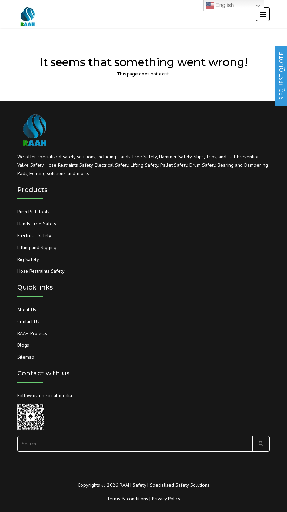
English (220, 5)
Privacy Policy (166, 499)
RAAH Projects (32, 333)
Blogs (23, 345)
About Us (26, 309)
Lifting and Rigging (36, 247)
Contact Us (28, 321)
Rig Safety (28, 259)
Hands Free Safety (36, 223)
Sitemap (25, 357)
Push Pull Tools (33, 211)
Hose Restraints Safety (41, 271)
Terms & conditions (127, 499)
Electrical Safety (34, 235)
